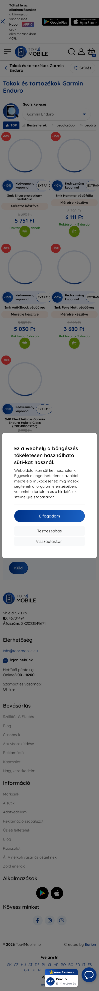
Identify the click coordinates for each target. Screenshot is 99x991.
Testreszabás (49, 530)
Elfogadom (49, 516)
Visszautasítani (49, 541)
